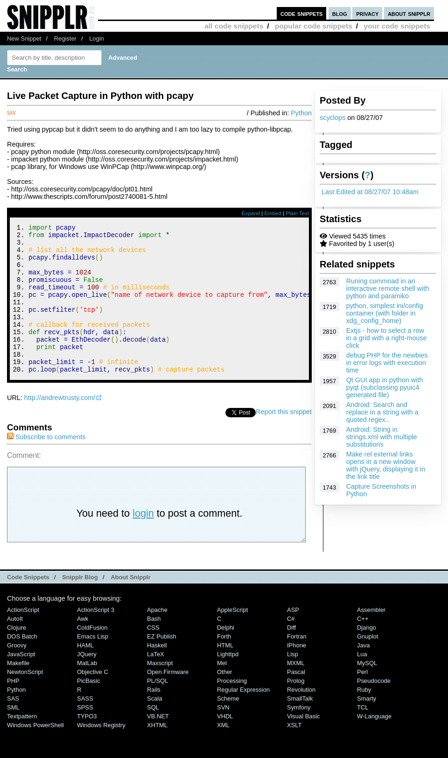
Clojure (16, 655)
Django (366, 655)
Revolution (301, 717)
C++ (362, 646)
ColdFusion (92, 655)
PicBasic (88, 708)
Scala (154, 726)
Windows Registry (101, 753)
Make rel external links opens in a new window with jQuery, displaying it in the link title (385, 465)
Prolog (295, 708)
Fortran (297, 664)
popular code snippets (313, 26)
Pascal (296, 699)
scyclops (332, 117)
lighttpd (227, 682)
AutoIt (15, 646)
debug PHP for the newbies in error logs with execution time (387, 362)
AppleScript (232, 637)
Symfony (298, 735)
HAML (85, 673)
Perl (362, 699)
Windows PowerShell (35, 753)
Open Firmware (168, 699)
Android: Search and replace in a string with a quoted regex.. (382, 412)
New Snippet (24, 38)
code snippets (301, 13)
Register (65, 38)
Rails (154, 717)
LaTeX (155, 682)
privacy (367, 13)
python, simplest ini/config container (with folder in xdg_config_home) (384, 313)
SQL (153, 735)
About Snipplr (131, 605)
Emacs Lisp (92, 664)
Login (96, 38)
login (143, 541)
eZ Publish (161, 664)
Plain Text (297, 213)
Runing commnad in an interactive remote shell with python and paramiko (387, 288)
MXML (295, 691)
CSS (153, 655)
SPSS (85, 735)
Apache (157, 637)
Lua (362, 682)
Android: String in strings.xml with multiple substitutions (381, 437)
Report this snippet (284, 439)
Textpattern (22, 744)
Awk (82, 646)
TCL (362, 735)
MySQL (367, 691)
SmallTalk (300, 726)
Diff (291, 655)
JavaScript (21, 682)
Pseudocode (374, 708)
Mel (222, 691)
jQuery (87, 682)
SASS (85, 726)
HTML (225, 673)
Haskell (157, 673)
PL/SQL (157, 708)
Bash (154, 646)
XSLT (294, 753)
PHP (13, 708)
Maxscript (160, 691)
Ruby (364, 717)
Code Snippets (28, 605)
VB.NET (158, 744)
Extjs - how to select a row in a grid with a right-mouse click (386, 338)
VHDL (225, 744)
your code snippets (397, 26)
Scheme (228, 726)
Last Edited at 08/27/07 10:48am (370, 192)
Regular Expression (243, 717)
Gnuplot (367, 664)
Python (301, 113)
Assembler (371, 637)
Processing (232, 708)
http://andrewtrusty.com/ (60, 425)
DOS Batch (22, 664)
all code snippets (233, 26)
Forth (224, 664)
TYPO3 (87, 744)
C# (291, 646)
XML (223, 753)
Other (224, 699)
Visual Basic (303, 744)
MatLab (87, 691)
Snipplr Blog (80, 605)
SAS (13, 726)
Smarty (366, 726)
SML (13, 735)
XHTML (157, 753)
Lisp (292, 682)
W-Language (374, 744)
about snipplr (409, 13)
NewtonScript (25, 699)
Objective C (92, 699)
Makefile (18, 691)
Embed (272, 213)
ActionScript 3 (95, 637)
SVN (223, 735)
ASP (293, 637)
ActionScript (23, 637)
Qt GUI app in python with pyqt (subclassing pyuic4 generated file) (384, 387)
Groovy (17, 673)
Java (363, 673)
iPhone (296, 673)
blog (339, 13)
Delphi (225, 655)
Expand (251, 213)
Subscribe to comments (46, 465)
